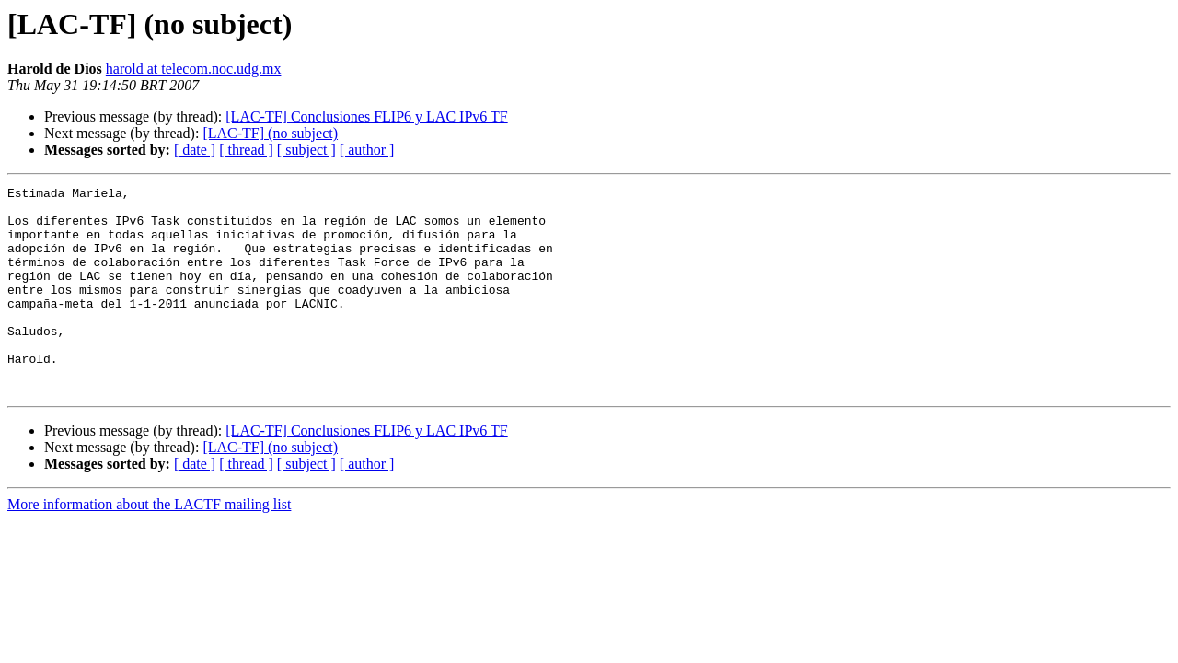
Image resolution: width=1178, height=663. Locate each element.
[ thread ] (246, 149)
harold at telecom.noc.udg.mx (194, 68)
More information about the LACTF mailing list (149, 545)
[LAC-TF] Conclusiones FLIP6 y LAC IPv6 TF (366, 116)
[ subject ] (306, 149)
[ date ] (194, 149)
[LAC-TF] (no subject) (270, 133)
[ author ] (367, 149)
